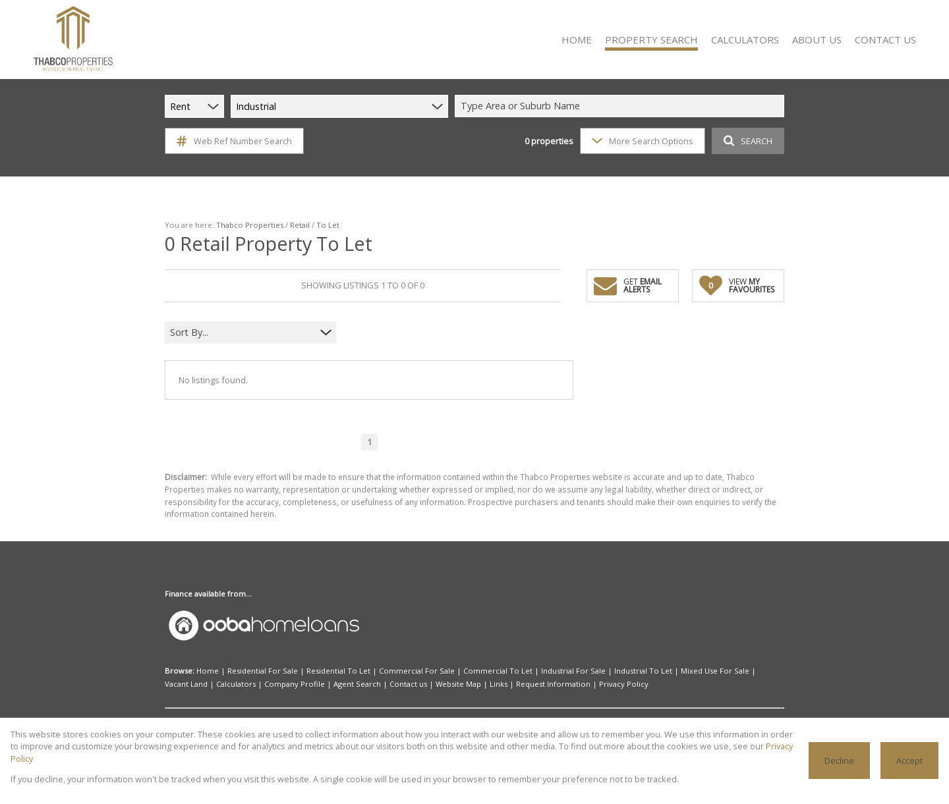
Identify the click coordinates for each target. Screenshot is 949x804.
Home (207, 671)
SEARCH (748, 141)
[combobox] (621, 106)
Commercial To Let (497, 671)
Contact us (408, 684)
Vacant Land (186, 684)
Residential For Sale (262, 671)
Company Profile (294, 684)
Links (498, 684)
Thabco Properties (249, 225)
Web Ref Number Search (234, 141)
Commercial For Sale (417, 671)
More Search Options (642, 141)
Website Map (458, 684)
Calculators (236, 684)
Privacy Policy (623, 684)
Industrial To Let (643, 671)
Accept (909, 760)
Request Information (553, 684)
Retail (300, 225)
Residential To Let (338, 671)
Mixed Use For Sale (715, 671)
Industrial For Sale (573, 671)
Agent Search (357, 684)
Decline (839, 760)
